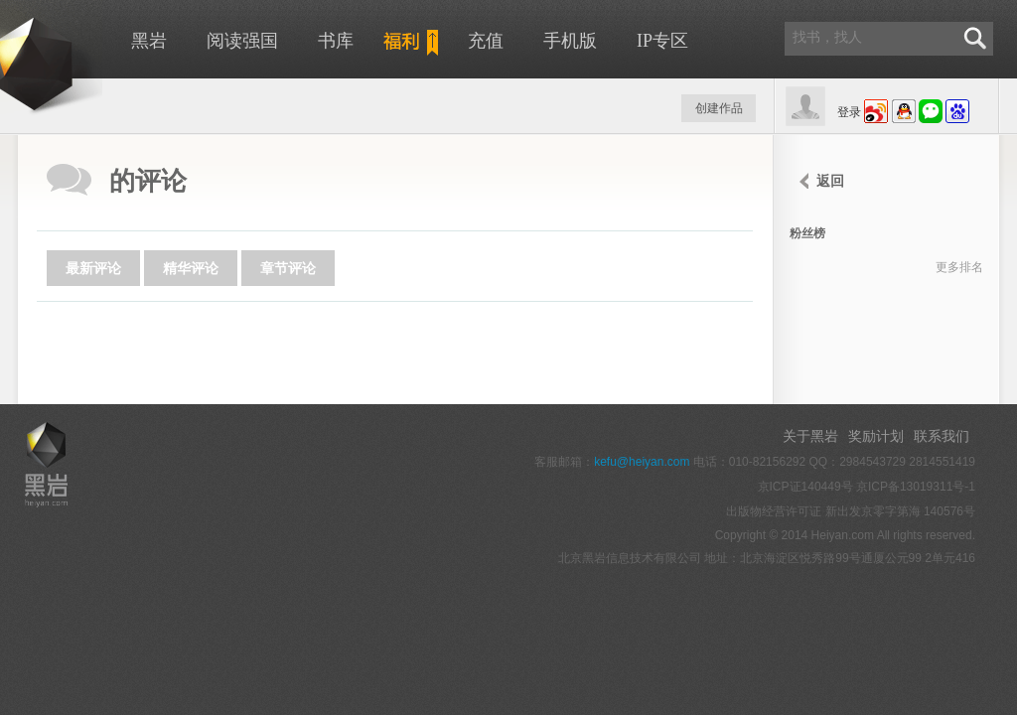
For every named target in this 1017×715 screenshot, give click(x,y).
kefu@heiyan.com (641, 462)
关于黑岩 (810, 436)
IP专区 (662, 41)
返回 (830, 181)
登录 (849, 112)
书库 (336, 41)
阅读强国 (242, 41)
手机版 (570, 41)
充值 (486, 41)
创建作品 (719, 108)
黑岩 (149, 41)
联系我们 (941, 436)
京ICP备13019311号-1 (915, 487)
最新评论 (93, 268)
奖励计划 (876, 436)
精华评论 (190, 268)
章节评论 (288, 268)
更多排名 (959, 267)
